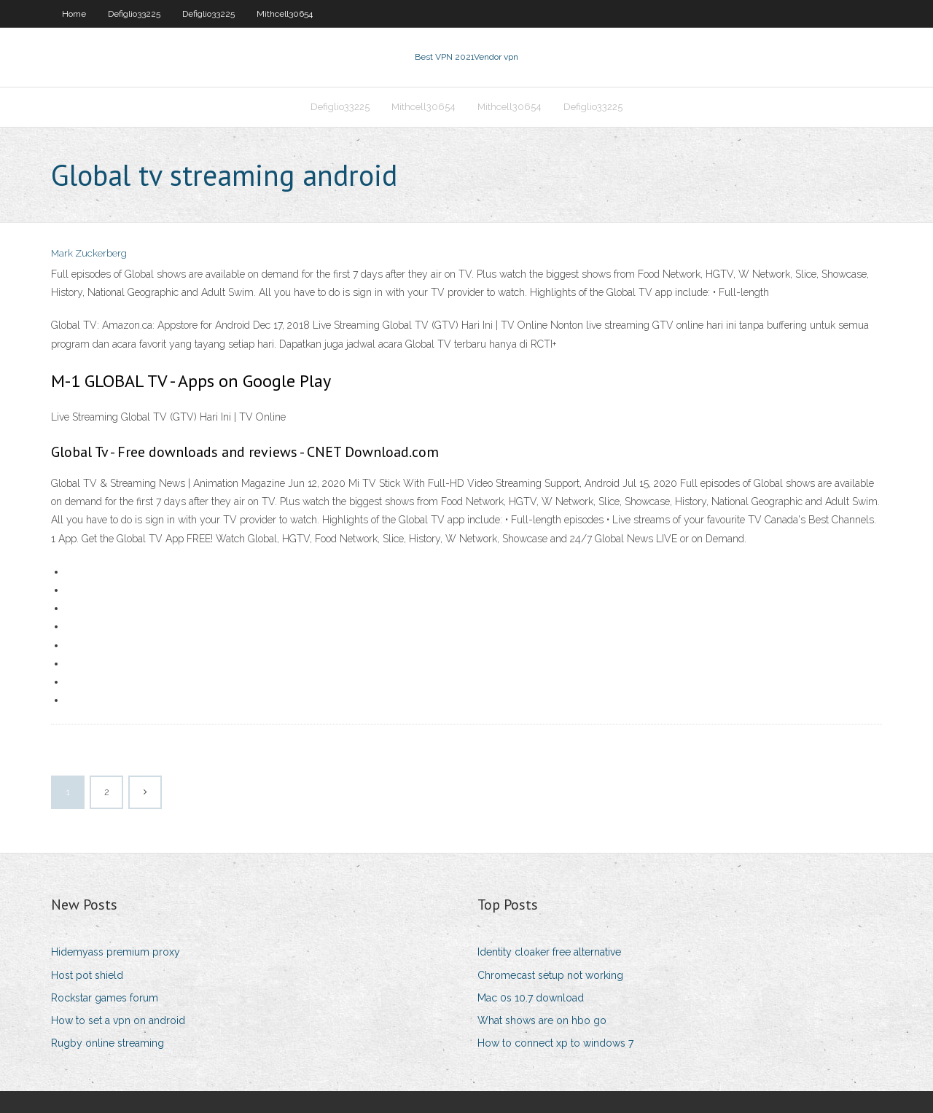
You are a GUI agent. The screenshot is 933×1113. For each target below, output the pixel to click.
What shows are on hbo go (541, 1020)
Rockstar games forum (104, 998)
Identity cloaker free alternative (549, 952)
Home (74, 14)
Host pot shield (87, 975)
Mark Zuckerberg (89, 253)
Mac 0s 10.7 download (530, 998)
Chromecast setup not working (550, 975)
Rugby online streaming (107, 1043)
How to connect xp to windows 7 (555, 1043)
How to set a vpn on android (118, 1020)
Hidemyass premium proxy (115, 952)
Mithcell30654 (285, 14)
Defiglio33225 (134, 14)
